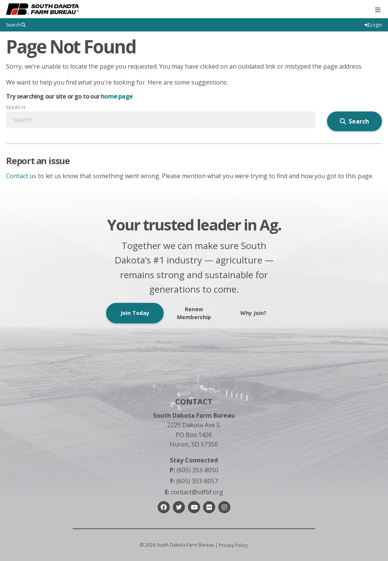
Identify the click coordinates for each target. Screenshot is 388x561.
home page (117, 96)
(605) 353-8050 (194, 470)
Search (15, 107)
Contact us (21, 176)
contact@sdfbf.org (194, 492)
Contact (194, 401)
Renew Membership (194, 313)
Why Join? (253, 313)
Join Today (134, 313)
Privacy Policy (233, 545)
